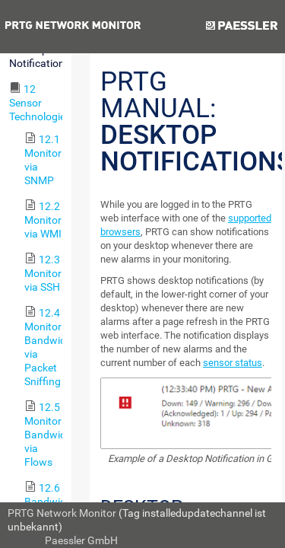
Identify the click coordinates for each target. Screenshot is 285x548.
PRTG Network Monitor (62, 513)
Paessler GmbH (81, 540)
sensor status (232, 362)
